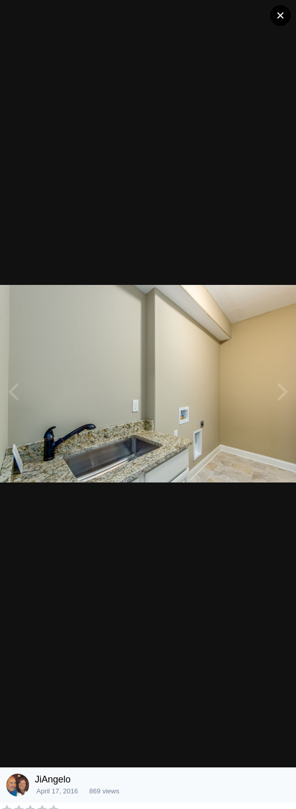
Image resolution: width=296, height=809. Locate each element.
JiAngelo (53, 779)
